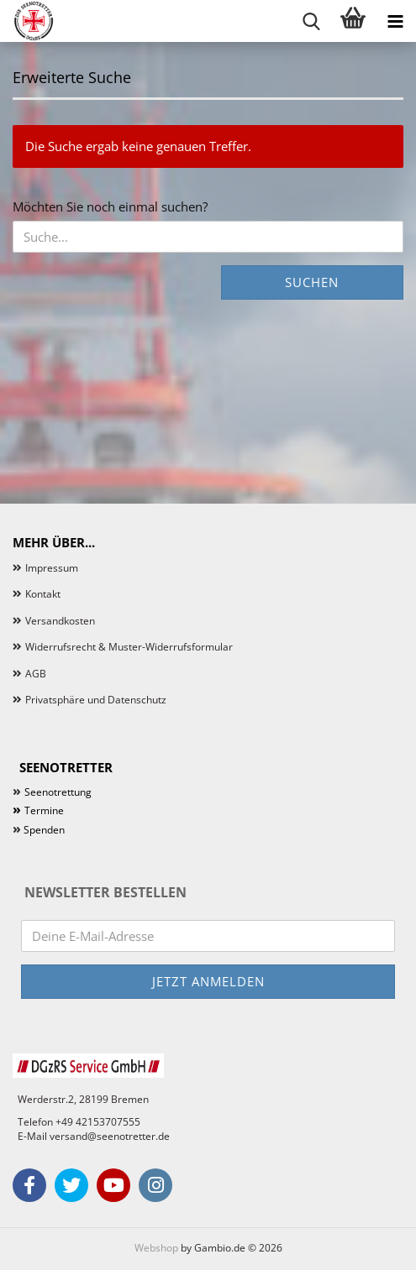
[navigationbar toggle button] (395, 21)
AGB (35, 673)
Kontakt (43, 594)
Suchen (312, 282)
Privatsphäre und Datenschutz (95, 699)
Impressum (51, 568)
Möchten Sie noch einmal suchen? (110, 206)
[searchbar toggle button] (311, 21)
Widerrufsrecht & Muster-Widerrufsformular (129, 647)
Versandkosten (60, 621)
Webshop (156, 1248)
